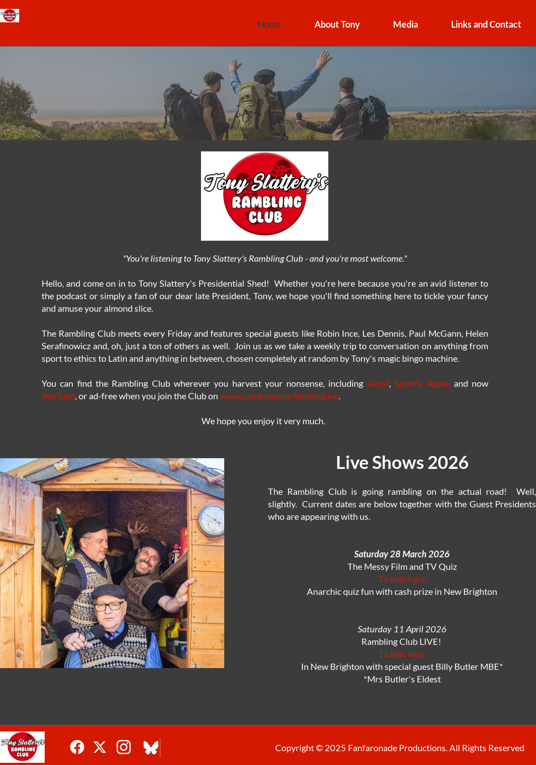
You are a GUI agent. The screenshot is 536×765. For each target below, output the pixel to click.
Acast (378, 383)
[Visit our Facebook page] (77, 747)
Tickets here (402, 578)
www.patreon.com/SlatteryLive (279, 395)
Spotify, (408, 383)
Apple (438, 383)
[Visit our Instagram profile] (124, 747)
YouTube (58, 395)
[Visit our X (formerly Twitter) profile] (100, 747)
